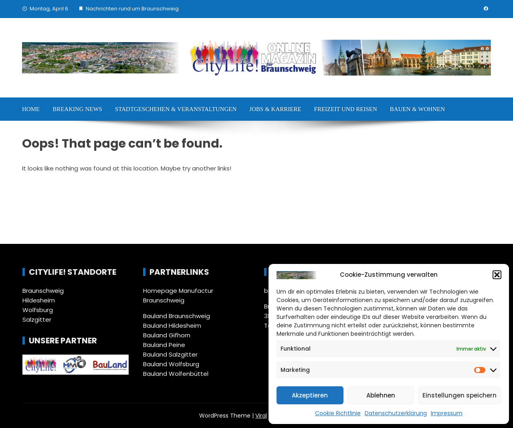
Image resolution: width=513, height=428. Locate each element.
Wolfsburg (37, 310)
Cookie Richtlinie (338, 413)
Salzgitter (36, 319)
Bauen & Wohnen (417, 109)
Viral (261, 416)
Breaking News (77, 109)
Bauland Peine (164, 345)
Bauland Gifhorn (166, 335)
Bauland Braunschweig (176, 316)
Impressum (447, 413)
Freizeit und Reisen (345, 109)
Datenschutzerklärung (396, 413)
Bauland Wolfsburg (171, 364)
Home (31, 109)
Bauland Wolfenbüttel (175, 373)
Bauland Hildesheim (172, 325)
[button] (497, 275)
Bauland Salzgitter (170, 354)
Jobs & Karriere (275, 109)
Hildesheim (38, 300)
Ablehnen (380, 395)
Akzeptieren (310, 395)
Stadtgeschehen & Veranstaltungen (175, 109)
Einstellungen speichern (459, 395)
